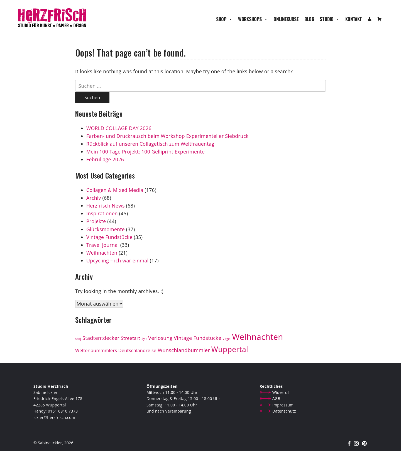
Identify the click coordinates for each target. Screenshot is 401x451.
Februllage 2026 (105, 159)
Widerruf (280, 392)
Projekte (96, 221)
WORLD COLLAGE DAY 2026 (118, 128)
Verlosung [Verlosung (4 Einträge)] (160, 338)
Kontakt (353, 19)
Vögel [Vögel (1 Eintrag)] (227, 339)
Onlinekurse (286, 19)
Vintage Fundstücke (109, 237)
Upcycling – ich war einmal (117, 260)
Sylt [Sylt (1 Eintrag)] (144, 339)
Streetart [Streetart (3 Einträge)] (130, 338)
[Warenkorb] (380, 19)
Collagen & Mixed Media (114, 190)
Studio (330, 19)
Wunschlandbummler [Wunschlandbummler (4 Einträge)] (184, 350)
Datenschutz (284, 411)
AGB (276, 398)
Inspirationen (102, 213)
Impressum (283, 405)
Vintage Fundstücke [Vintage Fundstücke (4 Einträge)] (197, 338)
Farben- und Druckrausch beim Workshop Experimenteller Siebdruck (167, 136)
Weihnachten (101, 252)
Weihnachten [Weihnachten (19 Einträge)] (257, 336)
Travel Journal (102, 245)
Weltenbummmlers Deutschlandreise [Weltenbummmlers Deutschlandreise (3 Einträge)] (116, 350)
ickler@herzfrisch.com (54, 417)
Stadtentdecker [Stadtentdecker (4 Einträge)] (100, 338)
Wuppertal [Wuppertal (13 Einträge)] (229, 349)
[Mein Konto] (370, 19)
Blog (309, 19)
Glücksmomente (105, 229)
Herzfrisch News (105, 205)
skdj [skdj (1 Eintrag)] (78, 339)
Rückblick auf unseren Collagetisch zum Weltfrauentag (151, 143)
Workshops (253, 19)
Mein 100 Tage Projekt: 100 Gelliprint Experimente (145, 151)
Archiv (93, 197)
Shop (224, 19)
